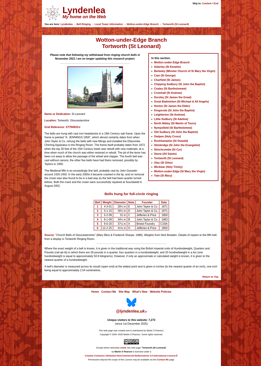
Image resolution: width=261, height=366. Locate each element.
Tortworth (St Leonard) (175, 24)
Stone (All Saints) (165, 153)
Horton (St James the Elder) (172, 106)
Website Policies (160, 291)
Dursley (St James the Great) (172, 97)
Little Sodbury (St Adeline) (171, 119)
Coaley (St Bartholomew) (170, 88)
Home (95, 291)
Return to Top (210, 276)
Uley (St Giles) (163, 162)
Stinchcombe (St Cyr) (168, 149)
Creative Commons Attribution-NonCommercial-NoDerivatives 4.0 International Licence (130, 355)
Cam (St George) (165, 75)
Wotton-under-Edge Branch (143, 24)
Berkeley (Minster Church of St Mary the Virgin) (184, 71)
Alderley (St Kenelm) (167, 66)
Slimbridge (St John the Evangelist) (177, 145)
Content (206, 3)
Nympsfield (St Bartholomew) (173, 127)
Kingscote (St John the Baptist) (174, 110)
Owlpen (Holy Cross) (167, 136)
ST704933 (72, 127)
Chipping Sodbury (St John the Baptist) (179, 84)
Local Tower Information (109, 24)
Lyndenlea (67, 24)
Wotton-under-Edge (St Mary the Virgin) (179, 171)
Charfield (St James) (167, 79)
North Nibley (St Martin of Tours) (175, 123)
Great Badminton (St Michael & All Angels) (181, 101)
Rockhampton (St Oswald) (171, 140)
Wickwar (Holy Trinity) (168, 166)
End (216, 3)
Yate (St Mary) (163, 175)
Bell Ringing (83, 24)
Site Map (124, 291)
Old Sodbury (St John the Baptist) (176, 132)
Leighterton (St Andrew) (169, 114)
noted (123, 347)
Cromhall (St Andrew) (168, 92)
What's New (139, 291)
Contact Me (108, 291)
